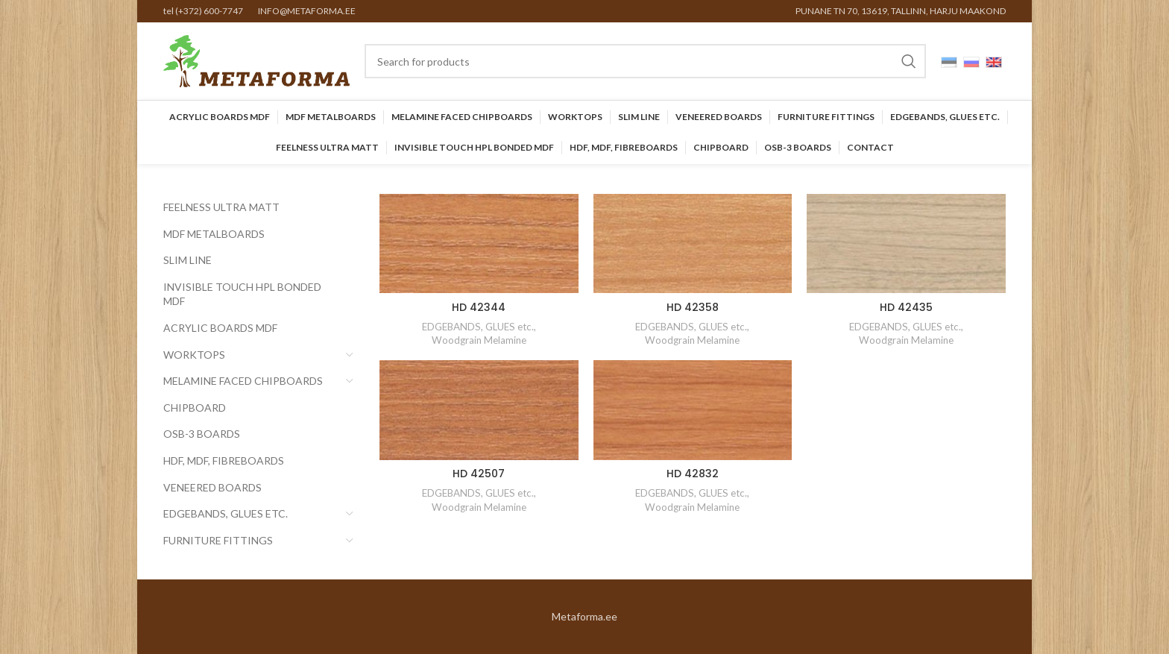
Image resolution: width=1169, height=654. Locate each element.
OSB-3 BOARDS (201, 433)
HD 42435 (906, 307)
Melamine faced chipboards (243, 380)
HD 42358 (693, 307)
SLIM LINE (187, 260)
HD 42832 (693, 473)
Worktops (194, 354)
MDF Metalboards (214, 233)
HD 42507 (479, 473)
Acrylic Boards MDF (220, 327)
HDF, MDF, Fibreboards (223, 460)
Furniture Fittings (218, 540)
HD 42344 (478, 307)
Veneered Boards (212, 487)
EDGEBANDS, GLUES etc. (225, 513)
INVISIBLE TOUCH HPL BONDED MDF (242, 294)
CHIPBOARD (194, 407)
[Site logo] (256, 60)
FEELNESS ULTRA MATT (221, 207)
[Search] (645, 61)
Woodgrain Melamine (479, 340)
